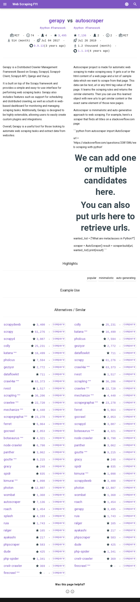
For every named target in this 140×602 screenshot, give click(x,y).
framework (59, 28)
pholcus (9, 360)
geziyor (9, 367)
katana (8, 353)
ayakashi (10, 537)
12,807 (40, 488)
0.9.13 (39, 46)
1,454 (41, 509)
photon (8, 487)
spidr (7, 473)
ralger (8, 530)
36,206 (40, 396)
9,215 (41, 460)
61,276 (40, 332)
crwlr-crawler (13, 566)
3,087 (41, 339)
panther (9, 452)
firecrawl (10, 573)
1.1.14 (83, 51)
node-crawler (13, 445)
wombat (9, 495)
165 (42, 531)
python (46, 28)
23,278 (40, 417)
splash (8, 516)
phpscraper (12, 544)
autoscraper (89, 20)
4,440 (41, 410)
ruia (6, 523)
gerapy (57, 20)
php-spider (11, 558)
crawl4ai (9, 381)
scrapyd (9, 339)
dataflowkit (11, 374)
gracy (7, 466)
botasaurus (11, 438)
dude (7, 551)
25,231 (40, 346)
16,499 (40, 353)
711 (42, 375)
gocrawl (9, 431)
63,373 (40, 382)
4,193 (41, 516)
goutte (8, 459)
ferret (8, 424)
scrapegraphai (13, 417)
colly (7, 346)
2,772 (41, 367)
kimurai (9, 480)
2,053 (41, 431)
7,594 (41, 360)
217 (42, 538)
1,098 (41, 481)
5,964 (41, 424)
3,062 (41, 453)
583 (42, 545)
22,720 (40, 403)
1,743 (41, 523)
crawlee (9, 402)
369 (42, 566)
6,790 (41, 446)
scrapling (10, 395)
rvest (7, 388)
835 (42, 474)
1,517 (41, 389)
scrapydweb (12, 324)
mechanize (11, 410)
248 (42, 467)
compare (59, 324)
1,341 (41, 559)
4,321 (41, 438)
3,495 (62, 36)
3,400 (41, 325)
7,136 (82, 36)
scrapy (8, 331)
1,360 (41, 495)
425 (42, 552)
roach (8, 509)
